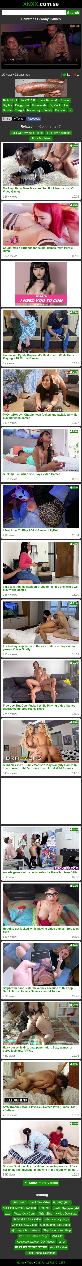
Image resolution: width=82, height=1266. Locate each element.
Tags (30, 1262)
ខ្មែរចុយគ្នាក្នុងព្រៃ (61, 1202)
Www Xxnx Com (24, 1213)
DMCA (40, 1262)
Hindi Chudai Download (41, 1252)
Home (20, 1262)
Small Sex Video (39, 1202)
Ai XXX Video (58, 1247)
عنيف (8, 1213)
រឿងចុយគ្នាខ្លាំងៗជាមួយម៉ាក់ (25, 1230)
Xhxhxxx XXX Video (24, 1224)
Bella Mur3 (10, 100)
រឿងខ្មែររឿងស (45, 1213)
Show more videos (41, 1183)
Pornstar (60, 110)
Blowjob (65, 100)
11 (66, 74)
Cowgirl (19, 110)
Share (6, 118)
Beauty (48, 110)
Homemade (39, 105)
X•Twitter (19, 118)
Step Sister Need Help (57, 1230)
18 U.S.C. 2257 (55, 1262)
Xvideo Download (66, 1213)
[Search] (34, 12)
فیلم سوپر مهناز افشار (66, 1208)
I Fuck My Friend (41, 138)
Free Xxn (44, 1208)
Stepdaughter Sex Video (55, 1224)
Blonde (7, 110)
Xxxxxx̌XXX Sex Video (27, 1219)
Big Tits (7, 105)
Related (27, 126)
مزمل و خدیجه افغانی (56, 1219)
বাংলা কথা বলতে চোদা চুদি (34, 1236)
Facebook (34, 118)
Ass (66, 105)
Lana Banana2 (48, 100)
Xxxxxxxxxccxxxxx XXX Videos (35, 1241)
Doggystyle (22, 105)
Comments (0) (50, 126)
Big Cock (55, 105)
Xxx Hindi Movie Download (19, 1208)
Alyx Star (57, 1236)
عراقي (62, 1241)
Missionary (33, 110)
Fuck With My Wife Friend (27, 132)
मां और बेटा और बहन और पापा (31, 1247)
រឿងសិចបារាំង (19, 1202)
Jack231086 (28, 100)
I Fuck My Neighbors (58, 132)
